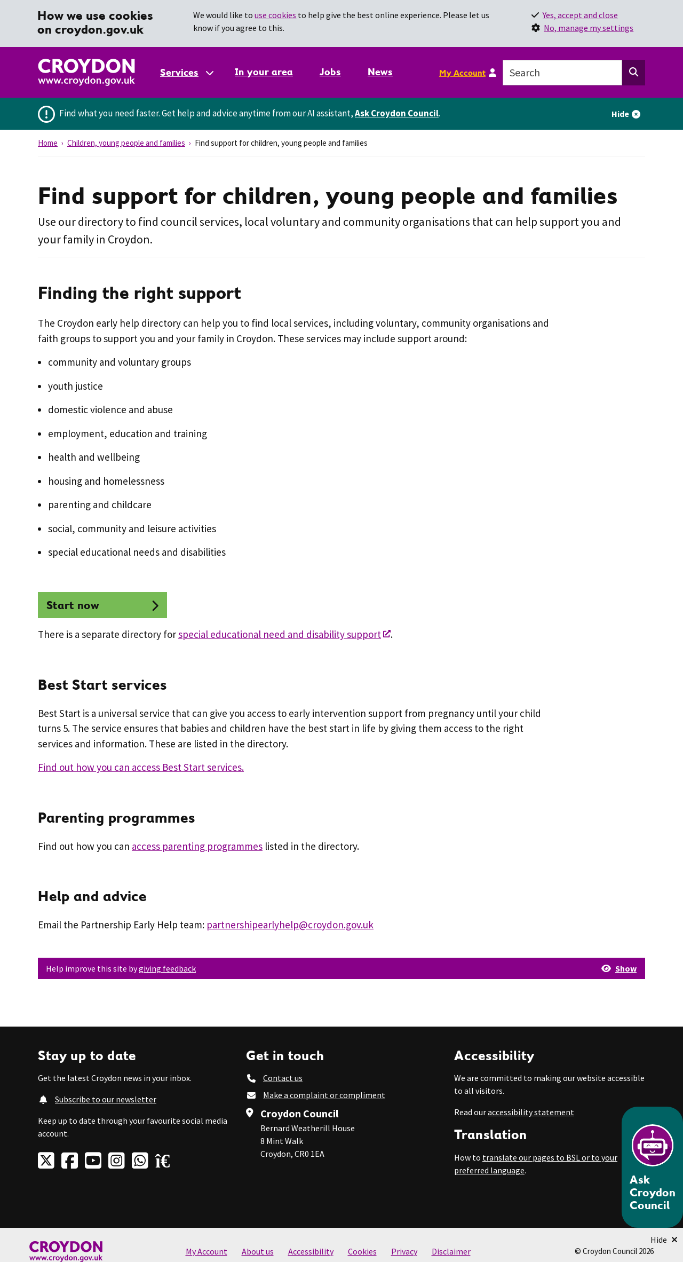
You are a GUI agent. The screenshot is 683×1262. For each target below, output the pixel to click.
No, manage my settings (588, 27)
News (380, 71)
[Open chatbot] (652, 1167)
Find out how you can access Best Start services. (141, 767)
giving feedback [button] (167, 968)
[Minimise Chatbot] (664, 1239)
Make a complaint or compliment (324, 1095)
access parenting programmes (197, 846)
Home (48, 143)
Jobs (330, 71)
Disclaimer (451, 1251)
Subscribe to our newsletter (105, 1099)
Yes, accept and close (580, 15)
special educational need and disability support (279, 634)
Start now (72, 605)
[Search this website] (633, 72)
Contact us (283, 1077)
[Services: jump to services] (186, 72)
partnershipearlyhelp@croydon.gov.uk (290, 924)
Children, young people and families (126, 143)
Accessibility (310, 1251)
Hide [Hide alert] (620, 113)
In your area (264, 71)
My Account (462, 72)
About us (258, 1251)
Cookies (362, 1251)
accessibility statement (531, 1112)
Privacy (404, 1251)
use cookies (275, 15)
